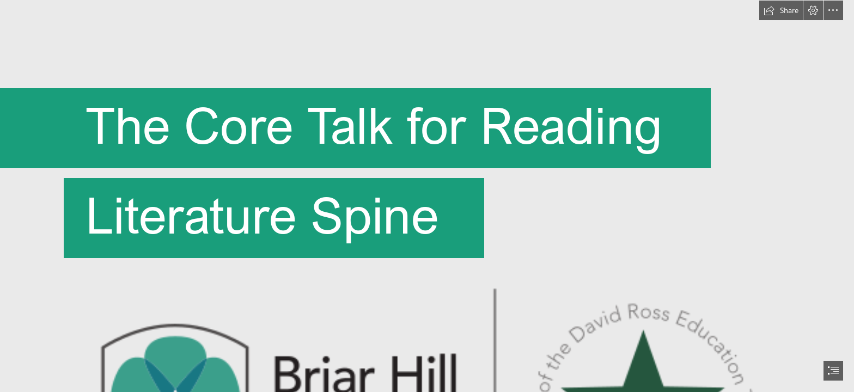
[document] (427, 196)
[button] (781, 10)
